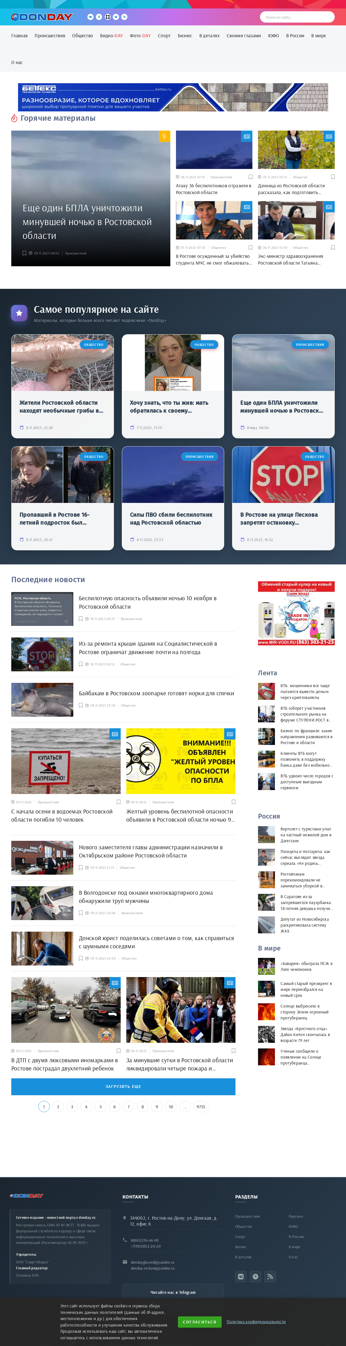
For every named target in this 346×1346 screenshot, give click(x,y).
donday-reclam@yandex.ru (153, 1268)
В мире (318, 35)
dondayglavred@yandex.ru (153, 1262)
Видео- (111, 35)
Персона (296, 1216)
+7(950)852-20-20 (146, 1246)
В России (295, 35)
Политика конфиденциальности (256, 1321)
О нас (17, 62)
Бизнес (185, 35)
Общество (82, 35)
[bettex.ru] (173, 97)
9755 (201, 1106)
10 (171, 1106)
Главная (19, 35)
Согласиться (200, 1322)
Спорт (164, 35)
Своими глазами (244, 35)
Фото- (140, 35)
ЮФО (273, 35)
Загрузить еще (123, 1086)
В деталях (209, 35)
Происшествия (50, 35)
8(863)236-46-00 (145, 1240)
